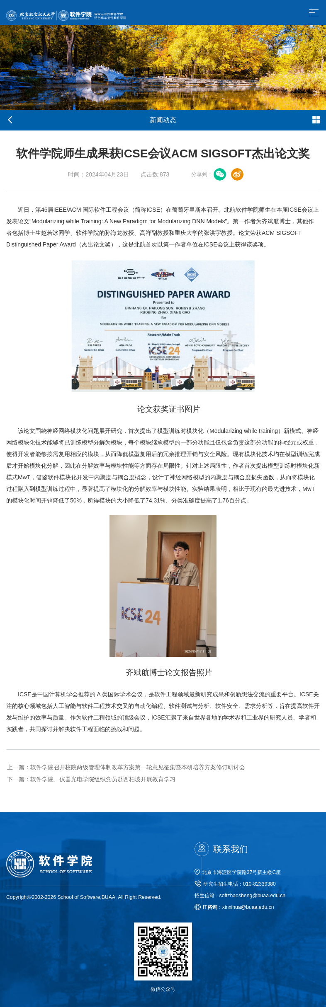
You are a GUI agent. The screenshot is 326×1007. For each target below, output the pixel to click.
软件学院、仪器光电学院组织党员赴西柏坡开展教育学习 (90, 779)
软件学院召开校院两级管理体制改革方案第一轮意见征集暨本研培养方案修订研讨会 (125, 767)
